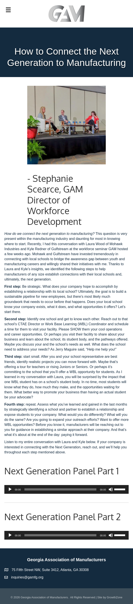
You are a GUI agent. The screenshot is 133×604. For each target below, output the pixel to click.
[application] (66, 489)
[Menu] (8, 9)
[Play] (10, 489)
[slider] (60, 489)
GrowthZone (115, 597)
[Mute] (111, 489)
